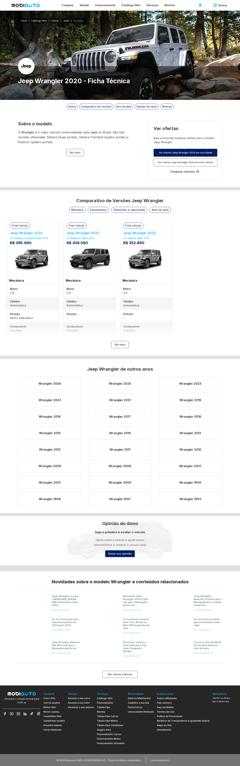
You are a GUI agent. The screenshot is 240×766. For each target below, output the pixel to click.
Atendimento (164, 729)
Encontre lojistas (53, 725)
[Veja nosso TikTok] (32, 714)
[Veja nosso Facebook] (5, 714)
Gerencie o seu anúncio (81, 707)
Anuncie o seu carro (79, 698)
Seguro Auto (104, 729)
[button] (77, 210)
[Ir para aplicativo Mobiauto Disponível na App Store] (225, 743)
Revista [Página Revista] (169, 5)
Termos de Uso (165, 711)
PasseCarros (135, 707)
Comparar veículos (184, 171)
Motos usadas (51, 711)
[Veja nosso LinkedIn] (25, 714)
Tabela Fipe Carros (107, 716)
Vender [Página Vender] (84, 5)
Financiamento (105, 702)
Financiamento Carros (109, 734)
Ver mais (75, 152)
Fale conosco (164, 702)
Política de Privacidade (169, 716)
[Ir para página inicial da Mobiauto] (25, 5)
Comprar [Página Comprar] (68, 5)
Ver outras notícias (120, 674)
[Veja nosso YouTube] (12, 714)
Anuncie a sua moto (79, 702)
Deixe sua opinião (120, 553)
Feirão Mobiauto (53, 729)
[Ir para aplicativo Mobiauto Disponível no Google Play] (225, 732)
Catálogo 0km (104, 698)
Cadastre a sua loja (138, 702)
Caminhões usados (54, 720)
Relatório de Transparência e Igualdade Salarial (183, 720)
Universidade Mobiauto (141, 711)
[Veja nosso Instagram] (18, 714)
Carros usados (52, 702)
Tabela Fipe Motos (107, 720)
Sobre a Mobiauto (167, 698)
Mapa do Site (164, 725)
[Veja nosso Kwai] (38, 714)
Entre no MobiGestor (139, 698)
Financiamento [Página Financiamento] (105, 5)
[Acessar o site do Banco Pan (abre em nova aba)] (178, 760)
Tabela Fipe (103, 707)
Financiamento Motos (109, 738)
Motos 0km (50, 707)
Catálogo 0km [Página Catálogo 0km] (131, 5)
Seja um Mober (165, 707)
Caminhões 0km (53, 716)
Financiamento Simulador (111, 743)
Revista (101, 711)
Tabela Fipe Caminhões (110, 725)
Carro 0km (49, 698)
